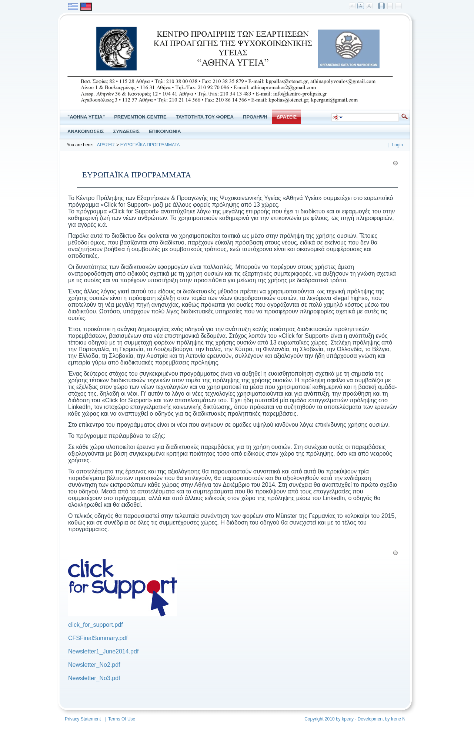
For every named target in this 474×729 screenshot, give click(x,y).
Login (397, 144)
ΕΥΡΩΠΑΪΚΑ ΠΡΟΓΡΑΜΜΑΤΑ (150, 144)
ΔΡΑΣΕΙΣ (106, 144)
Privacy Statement (83, 719)
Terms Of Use (121, 719)
